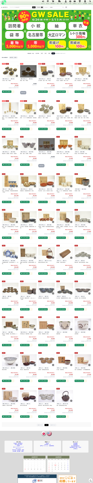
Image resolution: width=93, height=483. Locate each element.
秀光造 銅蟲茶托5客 (24, 369)
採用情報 (75, 444)
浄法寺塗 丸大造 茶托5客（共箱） (45, 190)
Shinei (47, 443)
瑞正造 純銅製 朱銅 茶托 (62, 80)
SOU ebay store (18, 444)
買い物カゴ (53, 2)
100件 (53, 53)
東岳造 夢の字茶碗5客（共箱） (81, 153)
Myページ (66, 2)
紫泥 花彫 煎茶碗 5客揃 (26, 153)
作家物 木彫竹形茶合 (60, 262)
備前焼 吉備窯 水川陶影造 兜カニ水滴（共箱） (64, 227)
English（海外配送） (18, 443)
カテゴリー (4, 7)
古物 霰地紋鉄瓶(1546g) (61, 405)
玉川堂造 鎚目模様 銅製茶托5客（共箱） (28, 227)
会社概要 (85, 2)
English (89, 2)
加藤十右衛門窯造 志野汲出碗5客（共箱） (28, 263)
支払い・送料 (59, 2)
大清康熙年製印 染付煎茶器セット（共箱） (10, 263)
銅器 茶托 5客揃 (24, 80)
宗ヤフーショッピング (18, 447)
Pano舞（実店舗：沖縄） (18, 451)
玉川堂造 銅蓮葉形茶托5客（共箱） (63, 298)
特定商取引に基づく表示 (75, 447)
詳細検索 (40, 7)
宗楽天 (18, 445)
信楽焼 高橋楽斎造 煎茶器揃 (44, 153)
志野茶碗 (76, 333)
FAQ (70, 2)
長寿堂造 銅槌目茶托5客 (43, 298)
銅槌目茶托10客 (5, 298)
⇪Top (91, 480)
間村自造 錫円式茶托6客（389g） (82, 262)
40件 (42, 53)
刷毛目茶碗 (4, 369)
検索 (34, 7)
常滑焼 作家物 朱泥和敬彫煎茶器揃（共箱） (46, 227)
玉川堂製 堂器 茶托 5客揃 (44, 80)
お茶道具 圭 (47, 444)
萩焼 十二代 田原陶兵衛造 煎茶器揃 (28, 117)
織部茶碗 (58, 333)
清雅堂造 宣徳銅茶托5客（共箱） (27, 190)
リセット (46, 7)
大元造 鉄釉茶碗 (60, 369)
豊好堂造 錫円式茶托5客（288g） (45, 405)
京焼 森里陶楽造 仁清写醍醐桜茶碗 (82, 369)
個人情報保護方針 (75, 446)
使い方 (47, 2)
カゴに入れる (7, 91)
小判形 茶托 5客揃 (6, 80)
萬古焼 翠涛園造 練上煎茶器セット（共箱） (9, 334)
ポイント (80, 2)
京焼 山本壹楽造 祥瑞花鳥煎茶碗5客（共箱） (10, 191)
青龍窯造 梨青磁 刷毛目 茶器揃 (9, 153)
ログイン (43, 2)
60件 (45, 53)
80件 (49, 53)
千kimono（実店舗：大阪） (18, 449)
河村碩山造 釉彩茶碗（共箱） (26, 333)
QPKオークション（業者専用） (47, 445)
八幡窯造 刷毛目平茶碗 (7, 405)
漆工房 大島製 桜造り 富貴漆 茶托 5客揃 (64, 118)
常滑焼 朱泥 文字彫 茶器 (62, 153)
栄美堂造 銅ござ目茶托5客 (80, 298)
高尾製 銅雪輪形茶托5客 (43, 369)
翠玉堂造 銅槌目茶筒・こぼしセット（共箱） (28, 299)
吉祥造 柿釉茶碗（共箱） (43, 333)
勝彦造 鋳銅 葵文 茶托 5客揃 (82, 117)
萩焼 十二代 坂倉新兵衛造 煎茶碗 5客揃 (10, 118)
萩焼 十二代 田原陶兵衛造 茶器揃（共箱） (64, 191)
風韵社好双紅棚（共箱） (43, 262)
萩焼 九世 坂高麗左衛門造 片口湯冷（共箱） (10, 227)
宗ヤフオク (18, 448)
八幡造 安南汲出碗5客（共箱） (81, 226)
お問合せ (74, 2)
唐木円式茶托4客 (23, 405)
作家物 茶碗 (77, 190)
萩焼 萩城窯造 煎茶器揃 (80, 80)
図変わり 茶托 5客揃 (43, 117)
